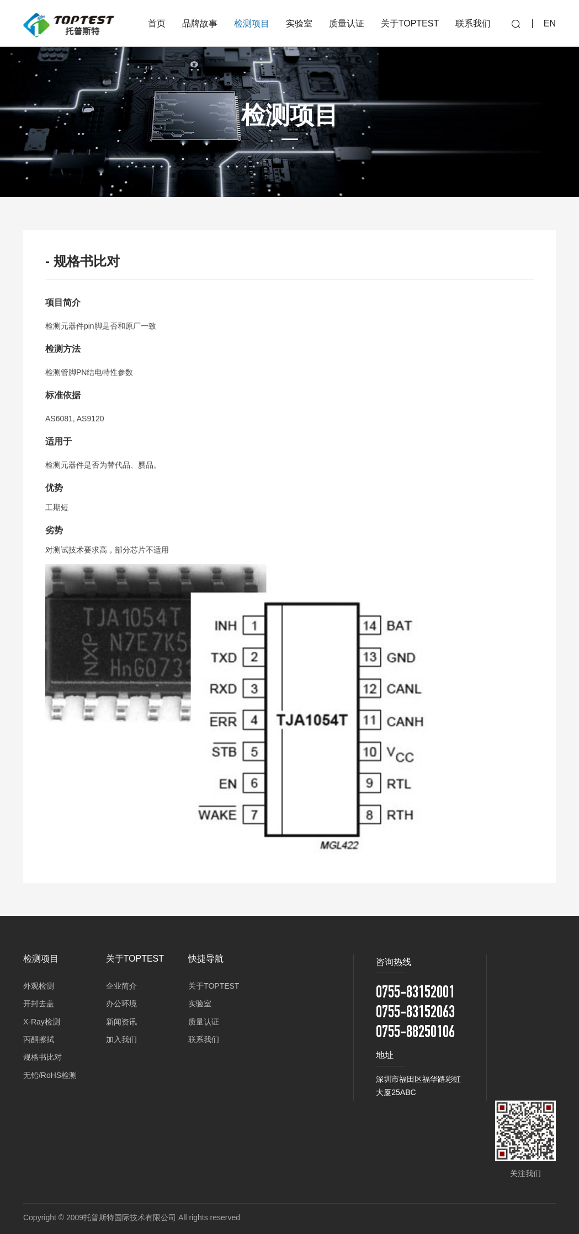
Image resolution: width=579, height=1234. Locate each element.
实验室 (199, 1003)
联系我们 (203, 1039)
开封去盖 (38, 1003)
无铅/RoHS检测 (50, 1075)
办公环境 (121, 1003)
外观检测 (38, 985)
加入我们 (121, 1039)
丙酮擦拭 (38, 1039)
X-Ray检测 (41, 1021)
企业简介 (121, 985)
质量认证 (203, 1021)
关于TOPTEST (213, 985)
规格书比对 (42, 1057)
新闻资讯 (121, 1021)
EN (550, 23)
